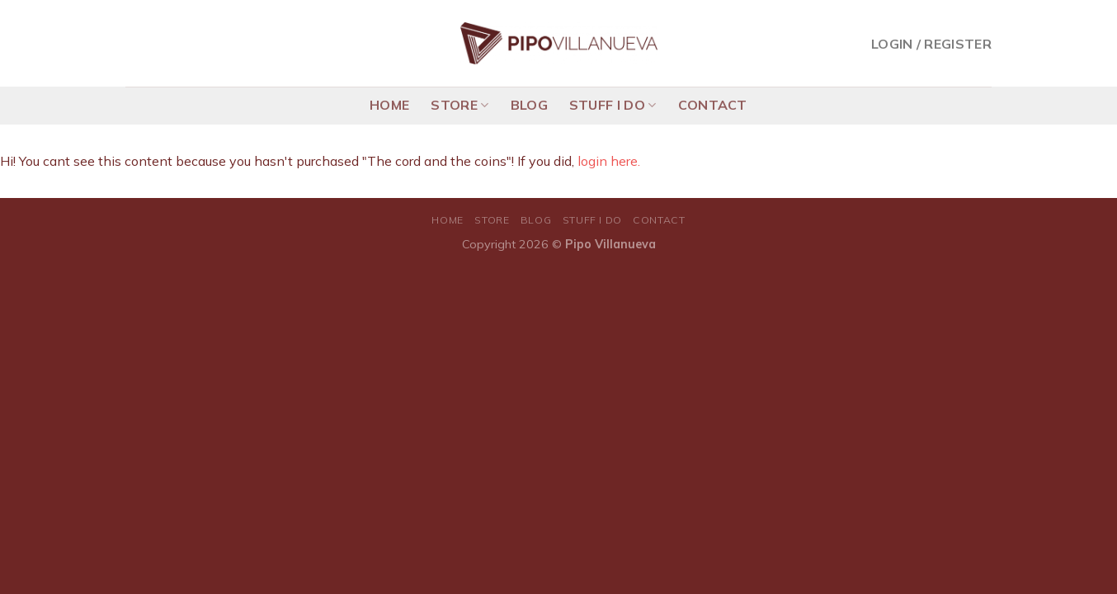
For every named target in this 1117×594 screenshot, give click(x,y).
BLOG (529, 105)
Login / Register (931, 43)
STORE (459, 105)
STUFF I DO (613, 105)
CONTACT (712, 105)
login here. (608, 161)
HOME (389, 105)
